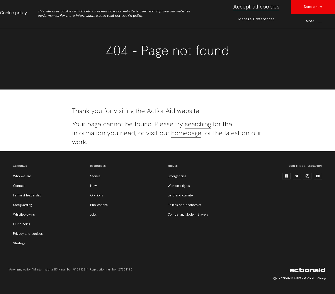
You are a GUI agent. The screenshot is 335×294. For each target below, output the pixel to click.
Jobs (93, 215)
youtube (318, 176)
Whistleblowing (24, 215)
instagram (307, 176)
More (310, 21)
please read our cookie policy (119, 16)
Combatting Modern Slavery (188, 215)
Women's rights (179, 186)
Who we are (22, 176)
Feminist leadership (27, 195)
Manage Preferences (256, 19)
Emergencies (177, 176)
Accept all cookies (256, 7)
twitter (297, 176)
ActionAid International (308, 270)
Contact (19, 186)
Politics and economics (185, 205)
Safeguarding (22, 205)
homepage (186, 133)
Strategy (19, 243)
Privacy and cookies (28, 234)
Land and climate (180, 195)
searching (198, 124)
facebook (286, 176)
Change (321, 278)
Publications (99, 205)
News (94, 186)
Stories (95, 176)
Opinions (96, 195)
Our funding (21, 224)
